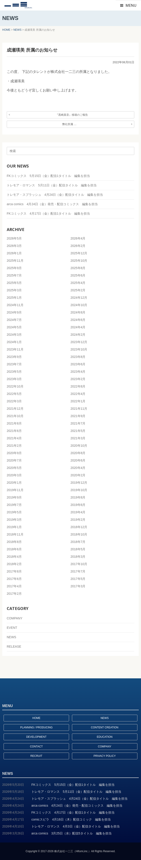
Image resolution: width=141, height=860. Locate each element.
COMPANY (14, 618)
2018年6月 (14, 549)
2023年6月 (78, 364)
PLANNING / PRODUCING (36, 727)
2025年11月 (15, 260)
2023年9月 (14, 357)
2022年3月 (14, 401)
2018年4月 (14, 556)
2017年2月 (14, 593)
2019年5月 (14, 512)
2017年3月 (78, 586)
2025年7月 (14, 275)
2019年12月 (79, 482)
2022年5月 (14, 394)
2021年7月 (78, 423)
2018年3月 (78, 556)
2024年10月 (79, 305)
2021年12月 (15, 408)
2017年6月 (14, 579)
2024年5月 (14, 327)
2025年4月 (78, 283)
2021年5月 (78, 431)
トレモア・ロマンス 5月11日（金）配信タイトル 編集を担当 (52, 185)
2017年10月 (79, 564)
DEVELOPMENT (36, 736)
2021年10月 (15, 416)
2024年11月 (15, 305)
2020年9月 (14, 453)
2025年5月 (14, 283)
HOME (36, 718)
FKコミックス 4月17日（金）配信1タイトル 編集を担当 (48, 213)
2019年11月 (15, 490)
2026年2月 (78, 246)
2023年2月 (78, 379)
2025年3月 (14, 290)
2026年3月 (14, 246)
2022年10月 (15, 386)
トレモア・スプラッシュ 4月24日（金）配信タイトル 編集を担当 (55, 194)
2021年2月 (14, 445)
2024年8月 (78, 312)
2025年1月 (14, 297)
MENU (128, 5)
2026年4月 (78, 238)
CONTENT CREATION (104, 727)
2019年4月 (78, 512)
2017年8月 (14, 571)
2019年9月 (14, 497)
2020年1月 (14, 482)
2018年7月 (78, 542)
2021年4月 (14, 438)
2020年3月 (14, 475)
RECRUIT (36, 756)
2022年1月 (78, 401)
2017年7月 (78, 571)
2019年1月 (14, 527)
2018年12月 (79, 527)
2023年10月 (79, 349)
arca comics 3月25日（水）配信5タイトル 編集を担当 (71, 833)
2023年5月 (14, 371)
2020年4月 (78, 468)
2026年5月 (14, 238)
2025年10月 (79, 260)
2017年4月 (14, 586)
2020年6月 (78, 460)
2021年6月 (14, 431)
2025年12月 (79, 253)
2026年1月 (14, 253)
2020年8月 (78, 453)
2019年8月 (78, 497)
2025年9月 (14, 268)
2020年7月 (14, 460)
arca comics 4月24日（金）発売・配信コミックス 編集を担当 (52, 204)
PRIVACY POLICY (104, 756)
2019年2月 (78, 519)
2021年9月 (78, 416)
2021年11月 (79, 408)
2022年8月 (78, 386)
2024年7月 (14, 320)
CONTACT (36, 746)
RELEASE (14, 646)
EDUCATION (105, 736)
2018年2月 (14, 564)
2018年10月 (79, 534)
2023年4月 (78, 371)
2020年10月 (79, 445)
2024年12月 (79, 297)
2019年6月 (78, 505)
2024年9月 (14, 312)
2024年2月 (78, 334)
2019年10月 (79, 490)
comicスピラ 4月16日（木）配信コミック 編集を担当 (71, 819)
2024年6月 (78, 320)
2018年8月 (14, 542)
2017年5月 (78, 579)
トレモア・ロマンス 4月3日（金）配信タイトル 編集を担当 (75, 826)
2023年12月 (79, 342)
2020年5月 (14, 468)
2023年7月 (14, 364)
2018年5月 (78, 549)
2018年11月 (15, 534)
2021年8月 (14, 423)
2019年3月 (14, 519)
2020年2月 (78, 475)
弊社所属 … (69, 124)
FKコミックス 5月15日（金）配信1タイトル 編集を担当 (48, 176)
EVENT (12, 627)
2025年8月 (78, 268)
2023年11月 (15, 349)
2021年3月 (78, 438)
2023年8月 (78, 357)
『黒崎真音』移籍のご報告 (72, 114)
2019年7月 (14, 505)
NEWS (11, 637)
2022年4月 (78, 394)
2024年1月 (14, 342)
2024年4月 (78, 327)
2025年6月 (78, 275)
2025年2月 (78, 290)
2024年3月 (14, 334)
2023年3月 (14, 379)
